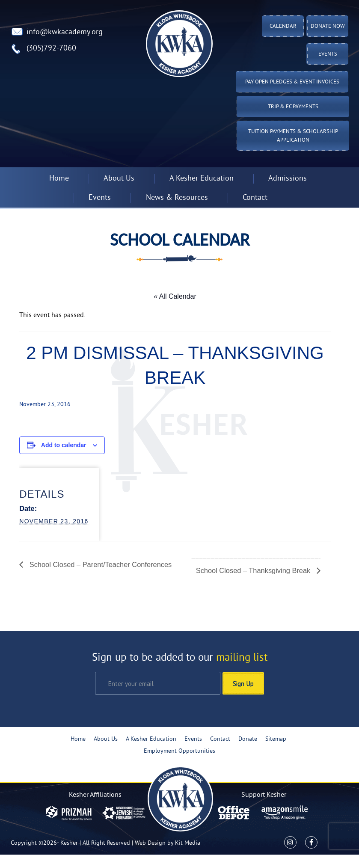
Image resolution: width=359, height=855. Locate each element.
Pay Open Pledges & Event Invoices (292, 82)
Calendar (283, 26)
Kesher (69, 843)
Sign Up (243, 683)
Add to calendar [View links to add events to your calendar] (63, 445)
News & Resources (177, 198)
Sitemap (275, 739)
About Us (119, 179)
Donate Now (328, 26)
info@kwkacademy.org (65, 32)
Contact (255, 198)
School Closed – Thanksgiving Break (254, 570)
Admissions (287, 179)
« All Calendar (175, 296)
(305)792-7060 (51, 48)
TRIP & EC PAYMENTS (293, 107)
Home (59, 179)
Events (327, 54)
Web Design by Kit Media (167, 843)
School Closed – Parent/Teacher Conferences (99, 564)
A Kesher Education (201, 179)
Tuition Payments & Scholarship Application (293, 136)
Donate (247, 739)
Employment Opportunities (179, 751)
